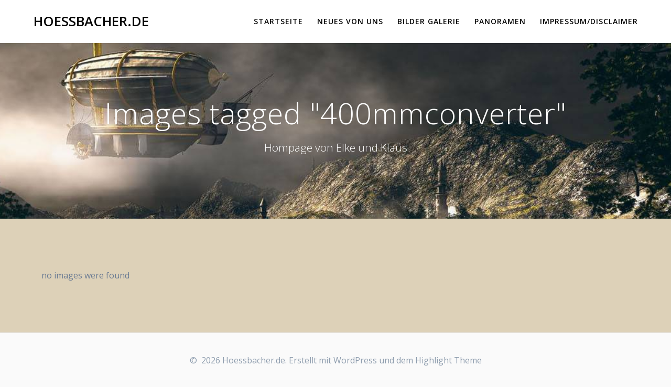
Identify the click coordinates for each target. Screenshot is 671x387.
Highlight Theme (448, 360)
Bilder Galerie (428, 21)
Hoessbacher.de (91, 21)
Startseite (278, 21)
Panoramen (500, 21)
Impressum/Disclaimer (589, 21)
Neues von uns (350, 21)
